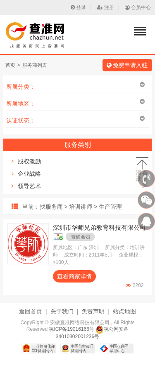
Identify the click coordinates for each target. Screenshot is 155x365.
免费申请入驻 (127, 65)
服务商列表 (34, 65)
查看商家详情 (74, 276)
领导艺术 (29, 186)
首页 (10, 65)
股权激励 (29, 161)
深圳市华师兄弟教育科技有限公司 (99, 227)
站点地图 (124, 311)
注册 (105, 7)
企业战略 (29, 173)
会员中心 (138, 7)
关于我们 (62, 311)
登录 (78, 7)
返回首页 (30, 311)
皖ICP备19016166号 (71, 329)
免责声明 (93, 311)
